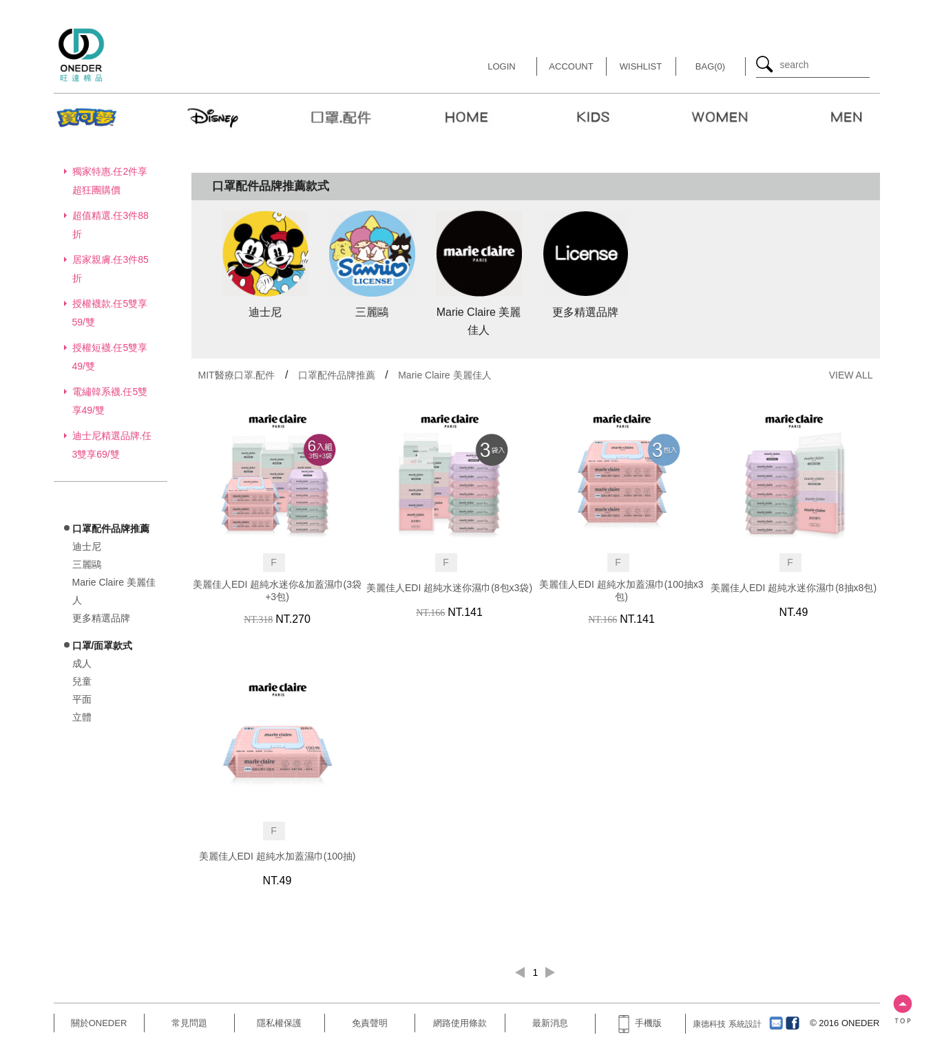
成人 (82, 663)
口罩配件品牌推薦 (336, 375)
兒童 (82, 681)
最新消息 (550, 1023)
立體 (82, 717)
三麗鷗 (86, 564)
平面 (82, 699)
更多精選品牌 (101, 618)
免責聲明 (370, 1023)
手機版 (639, 1023)
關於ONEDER (99, 1023)
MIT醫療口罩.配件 (236, 375)
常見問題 (189, 1023)
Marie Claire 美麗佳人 (444, 375)
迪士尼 (86, 546)
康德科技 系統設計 (727, 1024)
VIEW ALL (851, 375)
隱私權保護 (279, 1023)
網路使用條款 (460, 1023)
